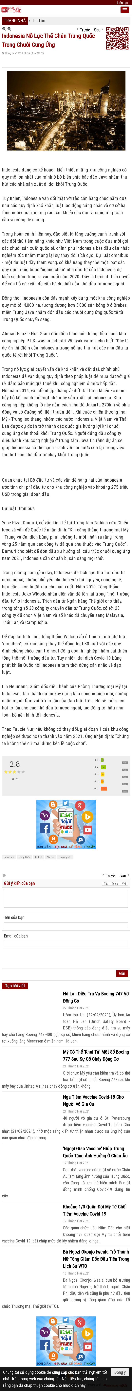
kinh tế (38, 857)
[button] (124, 9)
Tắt (106, 883)
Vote (125, 763)
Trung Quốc (24, 857)
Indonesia (9, 857)
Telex (115, 883)
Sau (97, 29)
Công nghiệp (65, 857)
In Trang (4, 875)
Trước (85, 29)
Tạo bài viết (15, 985)
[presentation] (34, 959)
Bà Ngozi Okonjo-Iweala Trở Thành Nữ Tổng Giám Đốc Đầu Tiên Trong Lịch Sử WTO (96, 1259)
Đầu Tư (50, 857)
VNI (124, 883)
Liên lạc (122, 3)
